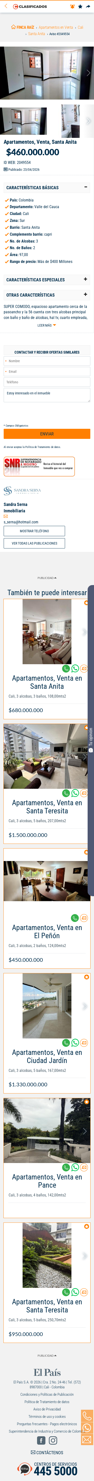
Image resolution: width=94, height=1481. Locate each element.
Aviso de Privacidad (47, 1409)
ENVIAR (47, 433)
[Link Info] (47, 691)
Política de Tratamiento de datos (42, 447)
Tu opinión (91, 740)
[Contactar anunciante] (84, 670)
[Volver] (7, 6)
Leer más (45, 325)
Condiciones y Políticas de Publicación (47, 1394)
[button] (47, 188)
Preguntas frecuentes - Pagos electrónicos (47, 1424)
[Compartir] (88, 6)
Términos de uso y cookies (47, 1416)
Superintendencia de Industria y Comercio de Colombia (47, 1431)
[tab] (47, 188)
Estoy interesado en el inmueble (47, 395)
